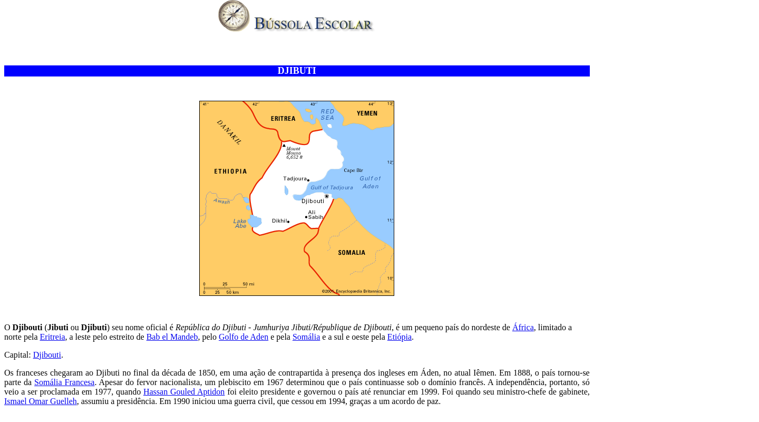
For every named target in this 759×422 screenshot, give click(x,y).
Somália (306, 336)
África (523, 327)
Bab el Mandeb (172, 336)
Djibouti (47, 354)
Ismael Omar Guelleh (40, 401)
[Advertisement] (296, 49)
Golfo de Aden (243, 336)
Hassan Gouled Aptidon (184, 391)
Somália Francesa (64, 382)
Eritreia (52, 336)
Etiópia (399, 336)
